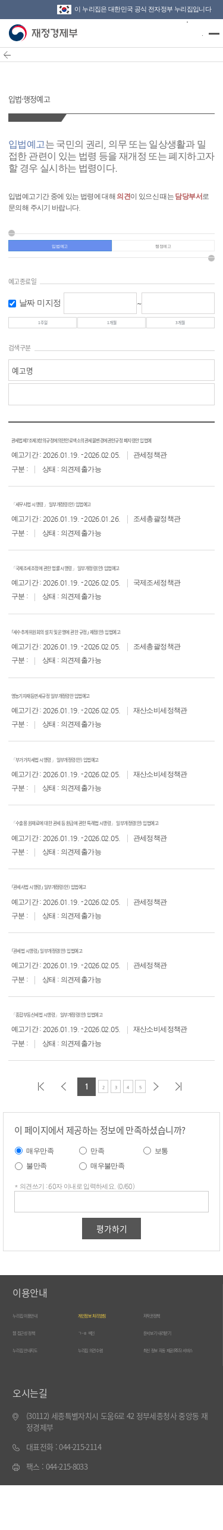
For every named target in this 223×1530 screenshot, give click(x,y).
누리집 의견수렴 (102, 1392)
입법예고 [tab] (60, 251)
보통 (161, 1193)
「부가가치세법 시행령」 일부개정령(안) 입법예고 (91, 788)
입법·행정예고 (46, 95)
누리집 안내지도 (37, 1392)
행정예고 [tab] (162, 251)
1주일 (42, 337)
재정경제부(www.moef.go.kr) (44, 33)
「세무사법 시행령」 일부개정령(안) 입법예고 (84, 533)
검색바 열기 (188, 32)
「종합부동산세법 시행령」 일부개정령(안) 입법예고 (95, 1054)
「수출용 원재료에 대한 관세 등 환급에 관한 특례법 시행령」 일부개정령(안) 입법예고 (112, 857)
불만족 (36, 1207)
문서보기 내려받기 (171, 1374)
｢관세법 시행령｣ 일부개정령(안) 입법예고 (77, 990)
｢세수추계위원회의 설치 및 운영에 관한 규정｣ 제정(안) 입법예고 (112, 661)
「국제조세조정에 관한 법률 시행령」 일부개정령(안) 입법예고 (111, 597)
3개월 (180, 337)
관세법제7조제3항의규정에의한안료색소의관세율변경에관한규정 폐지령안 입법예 (111, 464)
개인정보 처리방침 (106, 1356)
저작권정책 (160, 1356)
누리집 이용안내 (37, 1356)
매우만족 (39, 1193)
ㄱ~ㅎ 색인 (94, 1374)
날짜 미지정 (40, 313)
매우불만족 (107, 1207)
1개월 (111, 337)
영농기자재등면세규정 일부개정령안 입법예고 (84, 725)
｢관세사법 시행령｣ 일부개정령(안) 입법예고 (80, 927)
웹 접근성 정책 (34, 1374)
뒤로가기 (14, 61)
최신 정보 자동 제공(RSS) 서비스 (173, 1397)
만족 (97, 1193)
